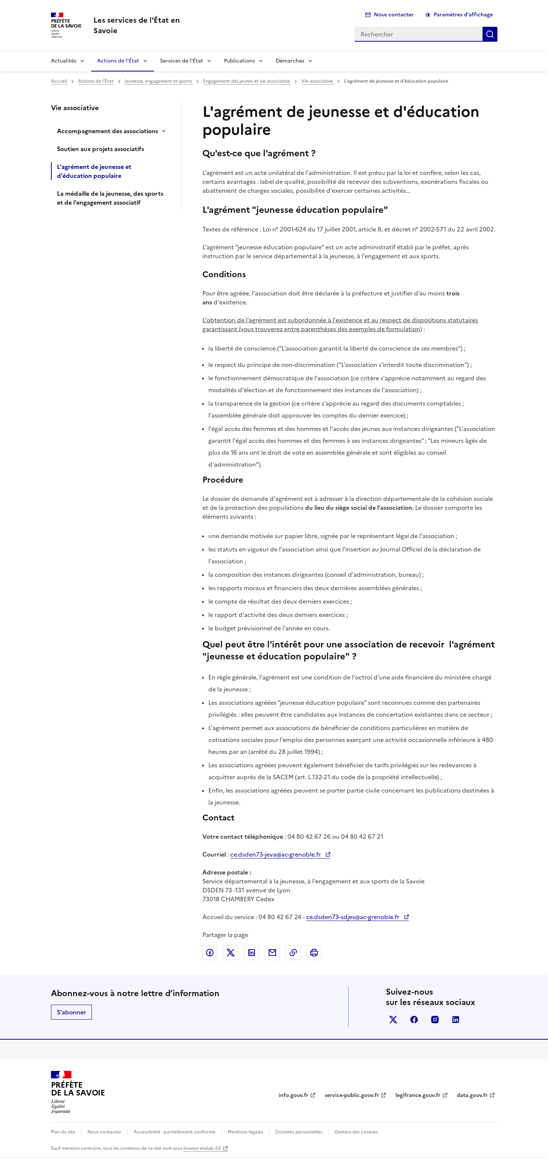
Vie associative (317, 81)
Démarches (290, 61)
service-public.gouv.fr (352, 1095)
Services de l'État (181, 61)
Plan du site (63, 1132)
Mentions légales (245, 1132)
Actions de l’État (118, 61)
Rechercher (490, 34)
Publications (239, 61)
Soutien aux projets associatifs (100, 148)
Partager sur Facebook (209, 952)
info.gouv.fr (293, 1095)
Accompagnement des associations (107, 131)
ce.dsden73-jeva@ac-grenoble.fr (276, 854)
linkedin (455, 1019)
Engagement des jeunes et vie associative (247, 81)
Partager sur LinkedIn (251, 952)
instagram (434, 1019)
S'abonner (71, 1012)
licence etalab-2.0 (202, 1148)
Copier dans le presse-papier (293, 952)
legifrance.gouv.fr (417, 1095)
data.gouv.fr (472, 1095)
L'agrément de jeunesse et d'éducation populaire (94, 171)
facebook (414, 1019)
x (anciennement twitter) (393, 1019)
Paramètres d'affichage (463, 15)
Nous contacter (394, 15)
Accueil (59, 81)
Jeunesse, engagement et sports (159, 81)
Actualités (63, 61)
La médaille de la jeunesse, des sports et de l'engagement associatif (110, 198)
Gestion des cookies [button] (356, 1132)
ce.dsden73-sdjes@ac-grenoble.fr (353, 916)
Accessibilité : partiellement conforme (174, 1132)
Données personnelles (298, 1132)
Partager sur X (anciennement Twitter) (230, 952)
